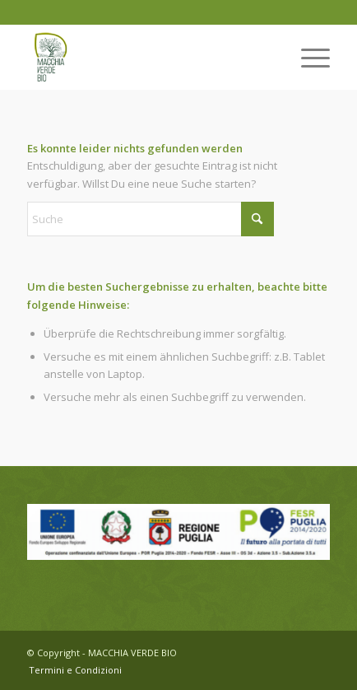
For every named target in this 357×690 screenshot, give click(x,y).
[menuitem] (307, 57)
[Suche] (150, 219)
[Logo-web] (148, 57)
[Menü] (307, 57)
